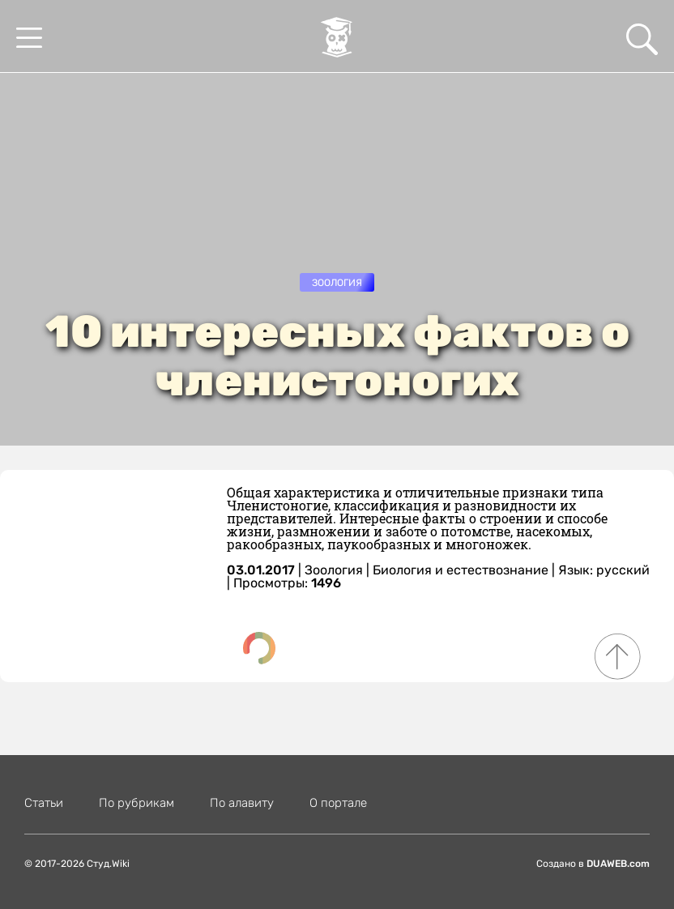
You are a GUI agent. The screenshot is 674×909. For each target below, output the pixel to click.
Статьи (43, 803)
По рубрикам (136, 803)
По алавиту (242, 803)
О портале (338, 803)
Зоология (337, 282)
